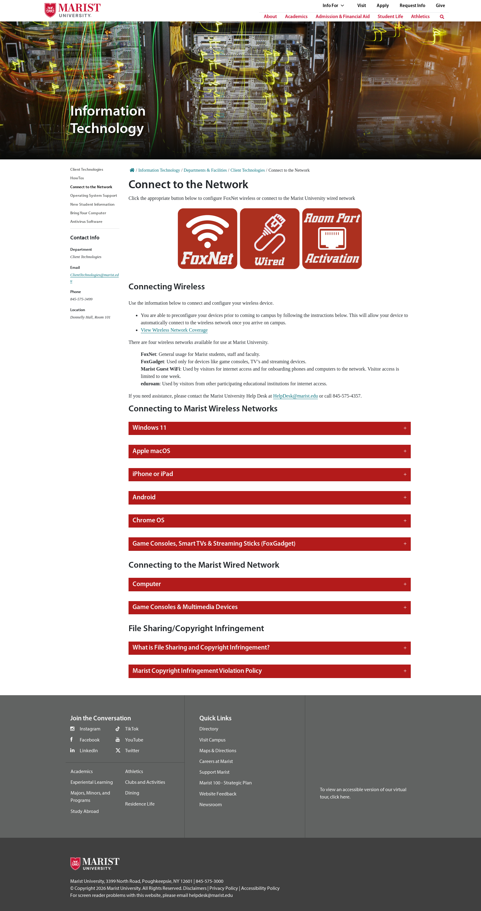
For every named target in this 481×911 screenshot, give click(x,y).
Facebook (90, 740)
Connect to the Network (91, 186)
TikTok (132, 729)
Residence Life (140, 804)
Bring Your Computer (88, 212)
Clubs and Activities (145, 782)
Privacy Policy (224, 888)
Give (440, 6)
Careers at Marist (216, 761)
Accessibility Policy (260, 888)
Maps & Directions (217, 750)
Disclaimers (194, 888)
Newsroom (210, 804)
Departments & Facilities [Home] (205, 170)
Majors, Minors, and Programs (90, 796)
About (270, 16)
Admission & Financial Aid (343, 16)
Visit (361, 6)
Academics (296, 16)
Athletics (420, 16)
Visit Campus (212, 740)
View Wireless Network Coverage (174, 330)
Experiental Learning (92, 782)
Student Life (390, 16)
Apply (383, 6)
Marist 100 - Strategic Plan (225, 782)
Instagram (90, 729)
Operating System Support (93, 195)
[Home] (132, 170)
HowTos (77, 177)
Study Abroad (85, 811)
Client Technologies (86, 169)
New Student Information (92, 204)
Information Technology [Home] (159, 170)
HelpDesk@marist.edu (295, 395)
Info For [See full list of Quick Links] (333, 6)
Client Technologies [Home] (247, 170)
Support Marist (214, 772)
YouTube (134, 740)
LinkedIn (89, 750)
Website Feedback (218, 794)
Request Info (412, 6)
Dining (132, 793)
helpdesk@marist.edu (211, 895)
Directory (208, 729)
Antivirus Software (86, 221)
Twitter (132, 750)
